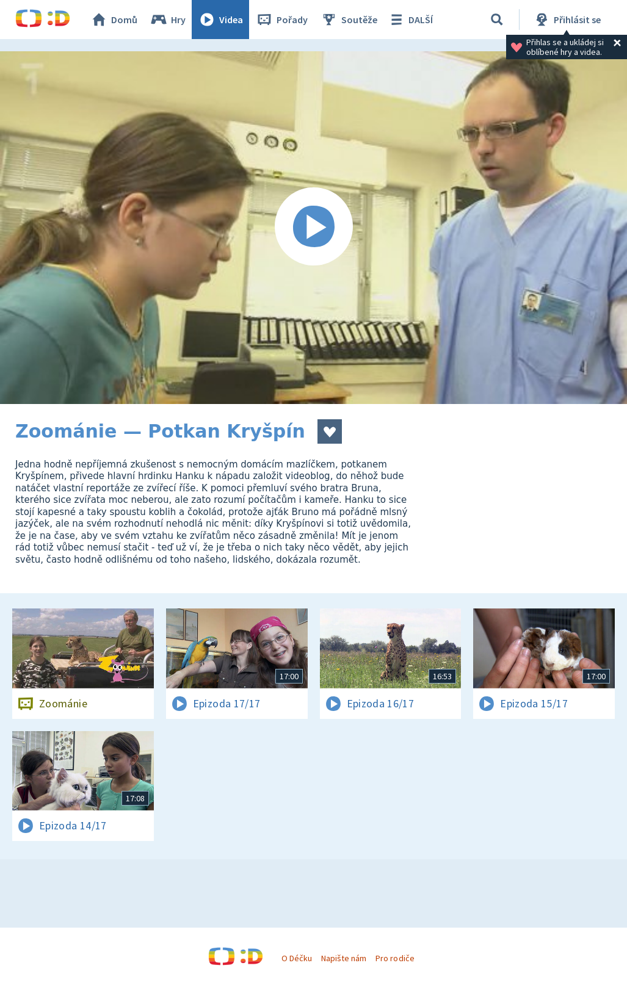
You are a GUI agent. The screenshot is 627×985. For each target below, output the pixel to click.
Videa (220, 19)
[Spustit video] (313, 227)
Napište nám (343, 958)
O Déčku (296, 958)
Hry (168, 19)
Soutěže (348, 19)
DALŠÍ (410, 19)
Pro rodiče (394, 958)
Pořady (281, 19)
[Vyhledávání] (497, 19)
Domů (113, 19)
